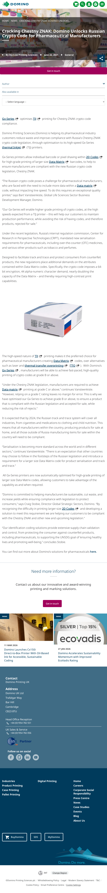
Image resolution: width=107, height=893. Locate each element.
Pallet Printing (11, 794)
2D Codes (92, 157)
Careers (78, 785)
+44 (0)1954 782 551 (21, 723)
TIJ (34, 119)
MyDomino (54, 837)
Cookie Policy (32, 885)
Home (77, 781)
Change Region (60, 873)
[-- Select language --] (53, 102)
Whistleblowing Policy (48, 880)
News (76, 802)
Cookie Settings (73, 885)
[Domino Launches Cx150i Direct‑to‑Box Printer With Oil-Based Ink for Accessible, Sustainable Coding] (26, 640)
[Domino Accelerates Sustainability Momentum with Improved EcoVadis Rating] (80, 640)
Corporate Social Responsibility (83, 791)
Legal (63, 880)
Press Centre (81, 798)
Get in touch (53, 70)
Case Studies (81, 807)
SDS (36, 837)
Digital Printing (47, 781)
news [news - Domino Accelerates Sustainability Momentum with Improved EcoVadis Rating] (58, 616)
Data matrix (85, 185)
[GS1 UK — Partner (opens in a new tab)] (19, 741)
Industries (8, 781)
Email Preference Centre (52, 885)
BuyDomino (14, 837)
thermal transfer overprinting (44, 365)
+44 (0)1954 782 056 (21, 733)
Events (77, 811)
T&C (98, 880)
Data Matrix (57, 162)
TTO (72, 365)
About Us (79, 820)
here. (93, 552)
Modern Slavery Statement (81, 880)
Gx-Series (8, 119)
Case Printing (10, 790)
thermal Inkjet (11, 147)
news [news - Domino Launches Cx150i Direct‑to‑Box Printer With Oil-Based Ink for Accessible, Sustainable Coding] (4, 616)
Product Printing (12, 785)
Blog (76, 816)
